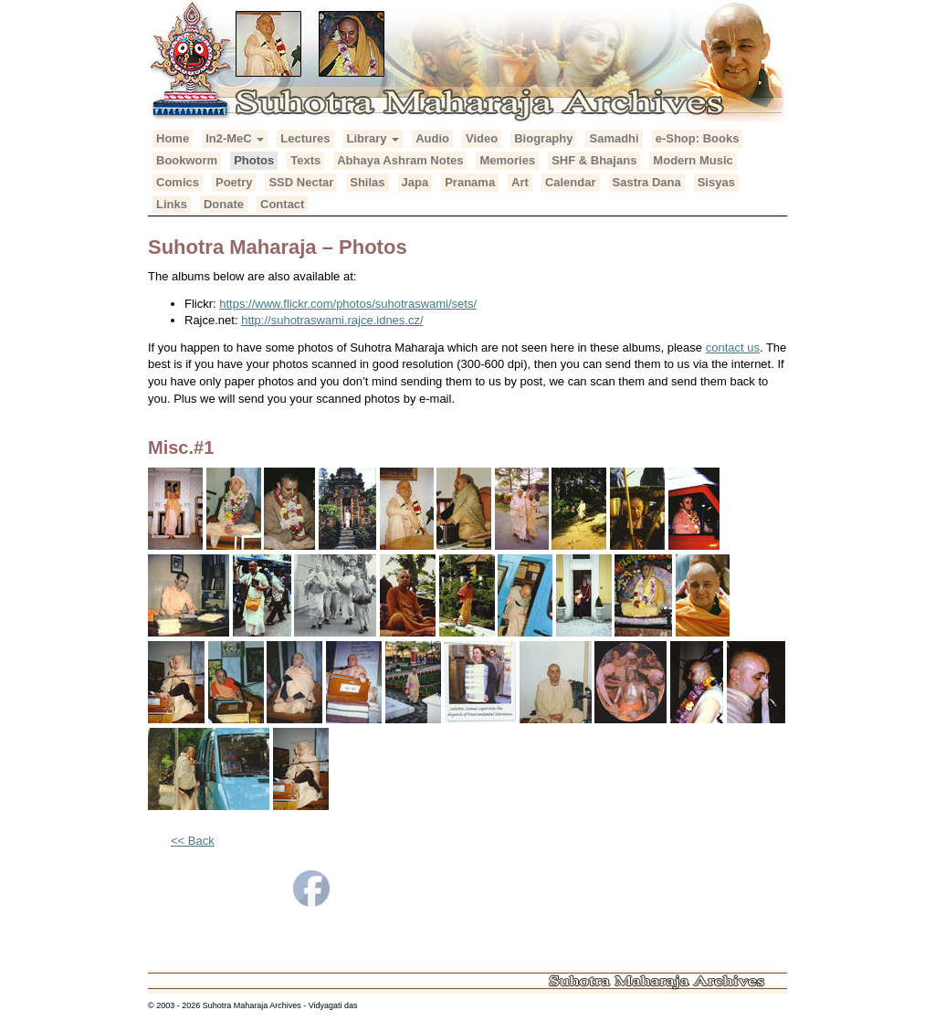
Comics (177, 182)
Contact (282, 204)
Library (373, 138)
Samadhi (613, 138)
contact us (733, 347)
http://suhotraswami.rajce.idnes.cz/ (332, 320)
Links (171, 204)
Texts (305, 160)
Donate (224, 204)
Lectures (305, 138)
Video (482, 138)
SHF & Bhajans (594, 160)
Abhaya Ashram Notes (400, 160)
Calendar (570, 182)
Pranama (470, 182)
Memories (507, 160)
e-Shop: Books (698, 138)
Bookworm (186, 160)
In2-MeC (234, 138)
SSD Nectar (300, 182)
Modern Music (692, 160)
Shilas (367, 182)
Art (520, 182)
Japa (415, 182)
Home (172, 138)
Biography (543, 138)
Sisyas (716, 182)
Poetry (233, 182)
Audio (432, 138)
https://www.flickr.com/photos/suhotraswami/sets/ (348, 304)
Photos (254, 160)
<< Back (193, 840)
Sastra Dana (647, 182)
